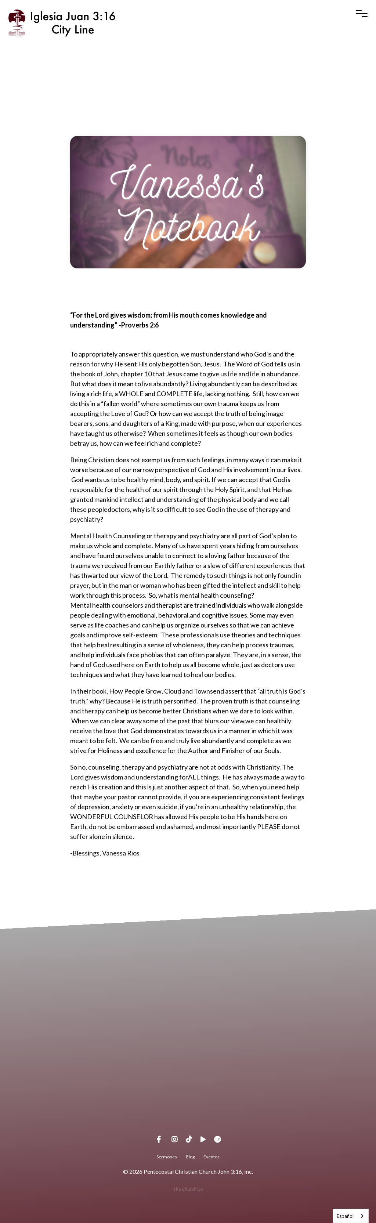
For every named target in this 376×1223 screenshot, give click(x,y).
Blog (190, 1156)
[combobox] (351, 1216)
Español (345, 1216)
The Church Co (188, 1189)
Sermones (166, 1156)
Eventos (211, 1156)
